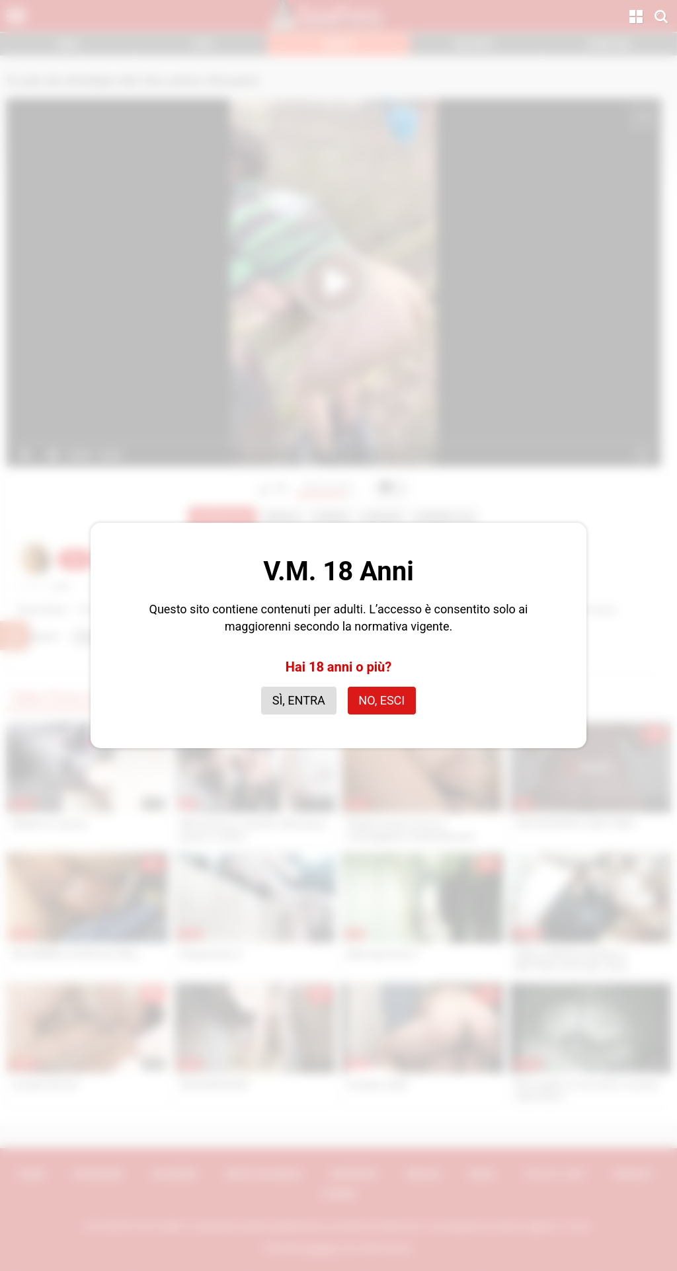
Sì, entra (298, 700)
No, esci (381, 700)
